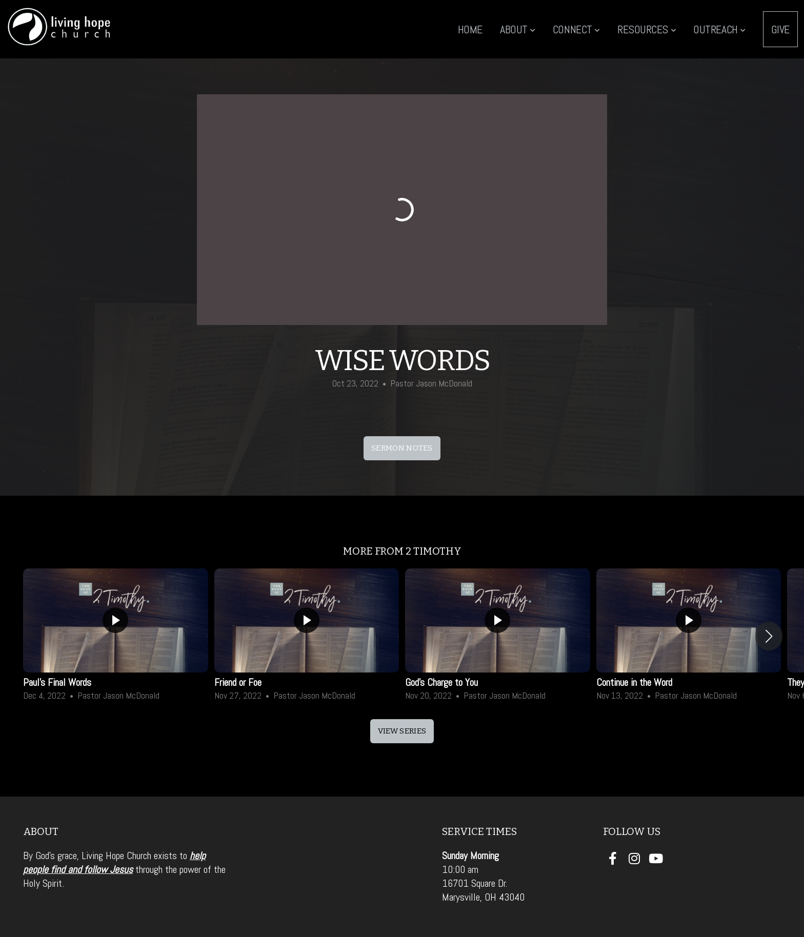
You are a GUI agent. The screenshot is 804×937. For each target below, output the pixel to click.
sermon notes (402, 448)
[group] (115, 636)
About (517, 29)
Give (780, 29)
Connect (576, 29)
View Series (402, 731)
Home (470, 29)
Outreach (719, 29)
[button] (769, 636)
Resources (646, 29)
